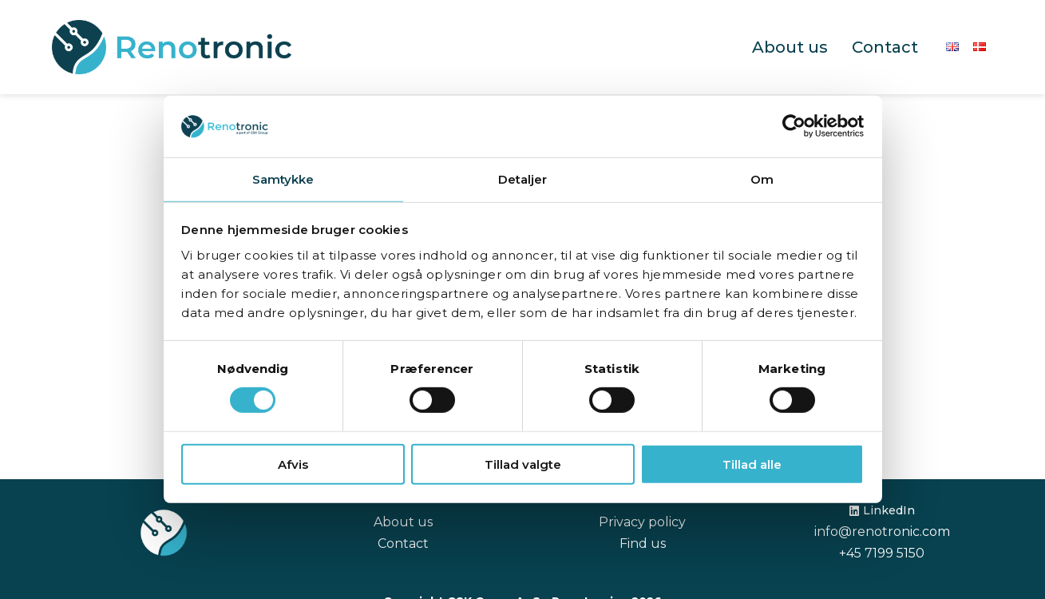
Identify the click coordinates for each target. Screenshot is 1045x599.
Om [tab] (762, 179)
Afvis (293, 463)
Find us (642, 543)
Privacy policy (642, 522)
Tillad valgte (523, 463)
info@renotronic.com (882, 531)
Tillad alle (752, 463)
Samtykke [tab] (283, 179)
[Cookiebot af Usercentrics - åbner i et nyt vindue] (794, 126)
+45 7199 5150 (881, 553)
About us (790, 47)
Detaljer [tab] (523, 179)
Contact (885, 47)
